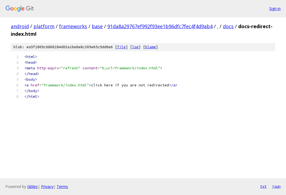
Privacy (47, 186)
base (97, 26)
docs (228, 26)
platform (44, 26)
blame (150, 47)
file (121, 47)
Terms (62, 186)
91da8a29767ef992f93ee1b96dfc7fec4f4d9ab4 (160, 26)
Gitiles (32, 186)
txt (263, 186)
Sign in (275, 8)
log (135, 47)
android (20, 26)
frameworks (73, 26)
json (276, 186)
